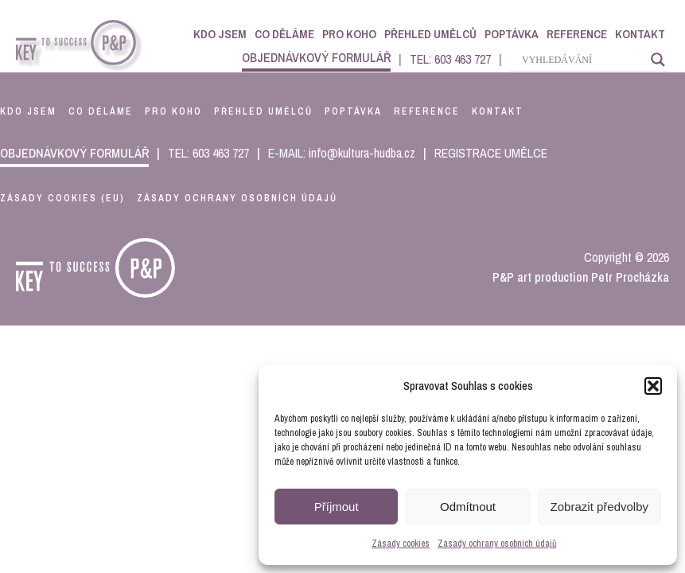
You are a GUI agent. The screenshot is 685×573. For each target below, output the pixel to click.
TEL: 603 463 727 (450, 59)
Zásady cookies (401, 543)
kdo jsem (28, 111)
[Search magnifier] (658, 60)
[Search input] (582, 60)
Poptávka (512, 33)
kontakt (497, 111)
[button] (653, 386)
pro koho (173, 111)
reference (427, 111)
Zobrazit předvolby (599, 506)
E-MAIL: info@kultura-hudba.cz (341, 153)
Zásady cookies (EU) (62, 198)
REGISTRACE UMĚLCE (490, 153)
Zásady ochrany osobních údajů (497, 543)
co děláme (100, 111)
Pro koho (349, 33)
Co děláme (284, 33)
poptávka (353, 111)
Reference (577, 33)
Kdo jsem (220, 33)
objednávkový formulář (316, 57)
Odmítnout (468, 506)
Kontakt (640, 33)
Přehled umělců (430, 33)
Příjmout (336, 506)
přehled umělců (263, 111)
